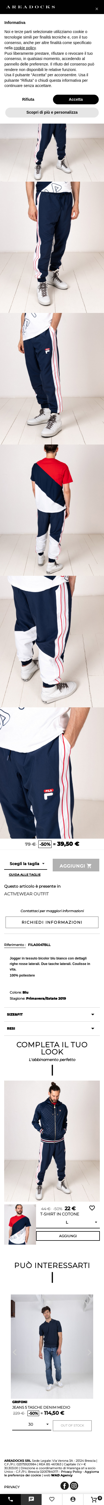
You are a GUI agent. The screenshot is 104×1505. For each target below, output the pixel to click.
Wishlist (92, 1208)
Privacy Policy (71, 1472)
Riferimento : (15, 945)
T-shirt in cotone (59, 1214)
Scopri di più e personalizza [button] (51, 112)
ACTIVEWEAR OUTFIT (26, 893)
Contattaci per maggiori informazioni (52, 911)
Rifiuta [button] (28, 99)
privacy (12, 1487)
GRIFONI (19, 1402)
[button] (96, 8)
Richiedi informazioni (52, 922)
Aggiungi (76, 866)
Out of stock (72, 1425)
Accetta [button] (76, 99)
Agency (61, 1475)
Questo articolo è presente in (32, 886)
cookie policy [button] (24, 48)
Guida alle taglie (24, 875)
